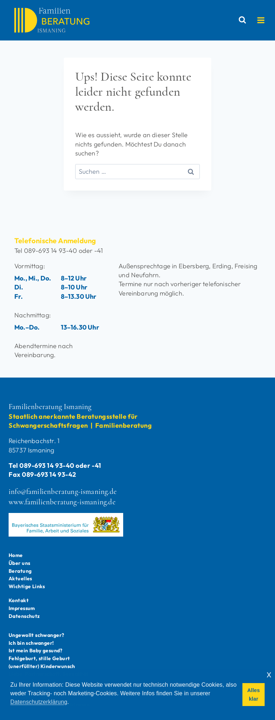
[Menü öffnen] (264, 20)
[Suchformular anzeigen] (244, 20)
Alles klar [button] (253, 694)
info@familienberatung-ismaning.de (63, 491)
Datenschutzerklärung (38, 702)
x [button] (269, 674)
